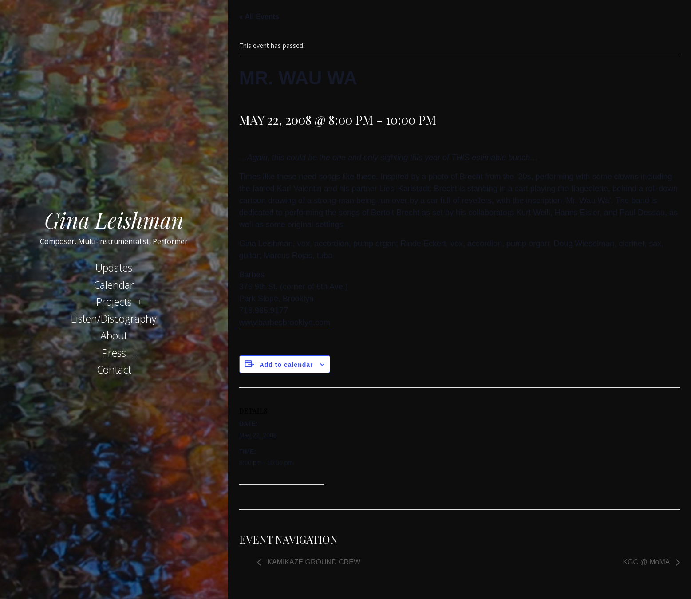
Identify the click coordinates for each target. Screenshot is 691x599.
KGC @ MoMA (647, 562)
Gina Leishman (114, 219)
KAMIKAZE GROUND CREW (312, 562)
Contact (114, 370)
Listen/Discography (114, 318)
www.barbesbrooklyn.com (284, 322)
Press (114, 353)
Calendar (114, 285)
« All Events (259, 16)
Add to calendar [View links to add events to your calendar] (286, 364)
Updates (113, 267)
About (113, 335)
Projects (114, 302)
